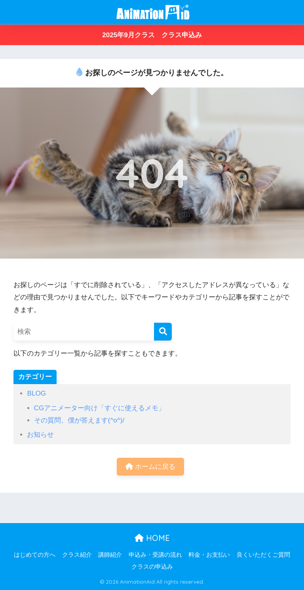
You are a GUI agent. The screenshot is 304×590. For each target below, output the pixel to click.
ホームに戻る (150, 466)
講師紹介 (110, 555)
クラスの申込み (152, 566)
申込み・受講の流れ (155, 555)
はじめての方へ (34, 555)
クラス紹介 (77, 555)
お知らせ (40, 434)
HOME (152, 538)
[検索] (163, 332)
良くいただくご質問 (263, 555)
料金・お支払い (209, 555)
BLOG (36, 393)
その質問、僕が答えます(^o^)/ (79, 420)
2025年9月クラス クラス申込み (152, 35)
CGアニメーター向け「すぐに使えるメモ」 (99, 408)
